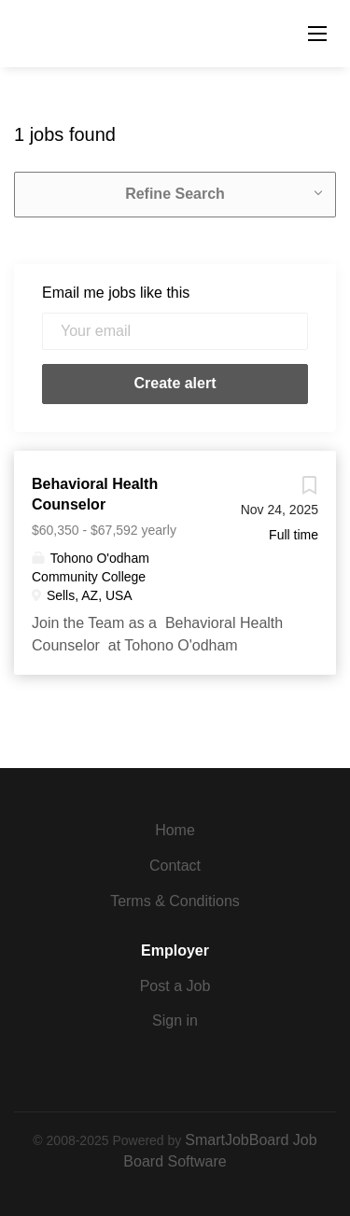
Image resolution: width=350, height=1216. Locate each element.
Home (175, 830)
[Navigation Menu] (317, 34)
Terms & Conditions (175, 901)
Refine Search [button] (175, 194)
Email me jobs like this (115, 293)
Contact (175, 866)
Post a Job (175, 986)
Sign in (175, 1020)
